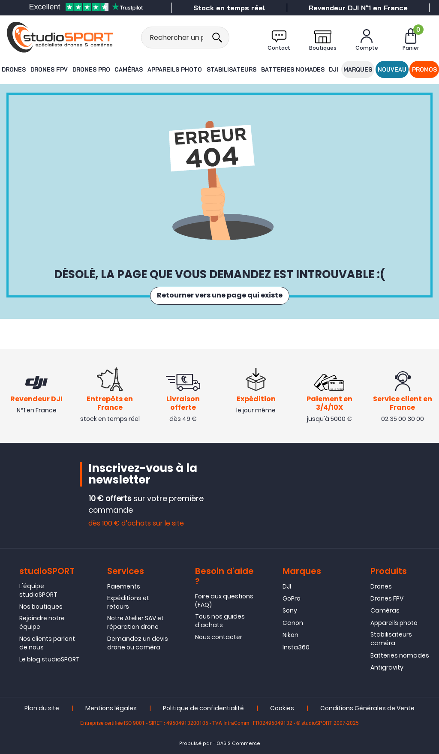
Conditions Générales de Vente (367, 708)
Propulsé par (195, 744)
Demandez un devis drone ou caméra (137, 643)
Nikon (290, 635)
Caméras (129, 69)
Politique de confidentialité (203, 708)
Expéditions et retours (128, 602)
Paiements (123, 586)
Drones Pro (91, 69)
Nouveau (392, 69)
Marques (358, 69)
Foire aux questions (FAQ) (224, 600)
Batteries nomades (291, 69)
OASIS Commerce (238, 744)
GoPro (292, 599)
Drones (13, 69)
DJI (332, 69)
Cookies (282, 708)
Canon (293, 623)
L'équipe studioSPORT (38, 590)
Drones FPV (49, 69)
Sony (290, 611)
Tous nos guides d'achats (220, 621)
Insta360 (296, 647)
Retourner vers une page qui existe (220, 296)
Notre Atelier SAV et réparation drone (135, 622)
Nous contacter (218, 637)
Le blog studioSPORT (49, 659)
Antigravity (386, 668)
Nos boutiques (41, 607)
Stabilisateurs (231, 69)
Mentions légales (111, 708)
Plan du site (41, 708)
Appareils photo (175, 69)
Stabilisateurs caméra (391, 639)
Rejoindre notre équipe (42, 622)
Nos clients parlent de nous (47, 643)
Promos (425, 69)
